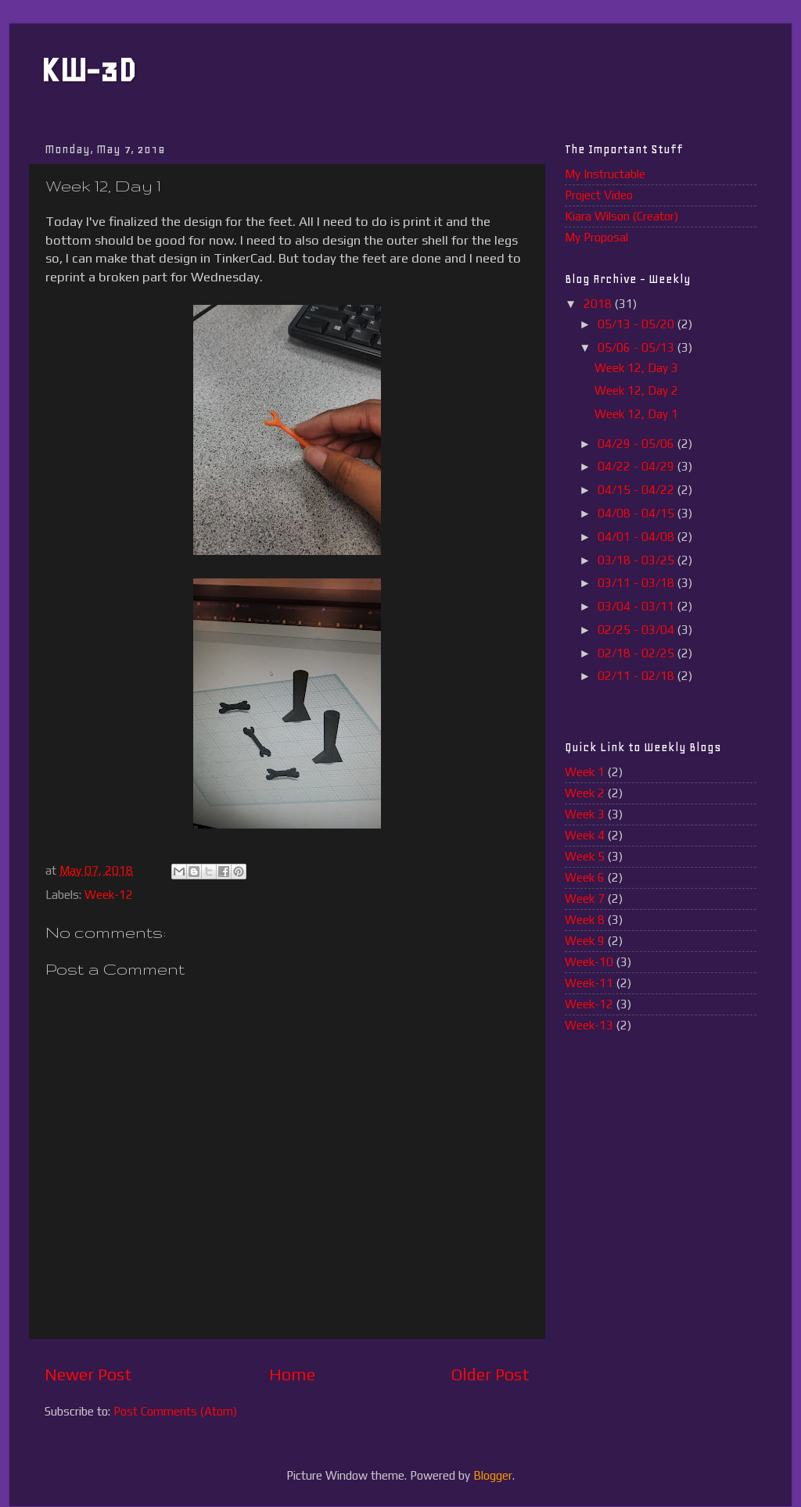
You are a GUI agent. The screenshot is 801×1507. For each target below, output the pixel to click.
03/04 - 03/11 (637, 606)
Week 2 (585, 793)
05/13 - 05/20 (637, 324)
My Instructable (605, 174)
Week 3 (585, 814)
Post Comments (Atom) (175, 1411)
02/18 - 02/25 (637, 653)
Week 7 (585, 898)
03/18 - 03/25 (637, 560)
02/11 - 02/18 (637, 675)
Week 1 (585, 772)
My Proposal (596, 237)
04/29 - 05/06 (637, 443)
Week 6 (585, 877)
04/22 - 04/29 (637, 466)
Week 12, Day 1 (636, 414)
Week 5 (585, 856)
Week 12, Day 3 (636, 367)
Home (292, 1374)
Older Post (490, 1374)
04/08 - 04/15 (637, 513)
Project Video (599, 195)
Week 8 (585, 919)
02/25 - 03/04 (637, 629)
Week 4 (585, 835)
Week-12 (108, 894)
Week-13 (589, 1025)
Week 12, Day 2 (636, 390)
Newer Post (88, 1374)
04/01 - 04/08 (637, 536)
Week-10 (589, 961)
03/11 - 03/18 (637, 582)
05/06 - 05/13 (637, 347)
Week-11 (589, 983)
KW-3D (88, 70)
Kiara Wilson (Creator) (621, 216)
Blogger (492, 1475)
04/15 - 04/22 (637, 489)
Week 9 (585, 940)
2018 (599, 303)
